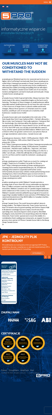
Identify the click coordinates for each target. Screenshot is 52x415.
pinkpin (37, 373)
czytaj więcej (37, 253)
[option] (9, 51)
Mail (32, 370)
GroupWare (14, 370)
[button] (46, 2)
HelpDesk (24, 370)
